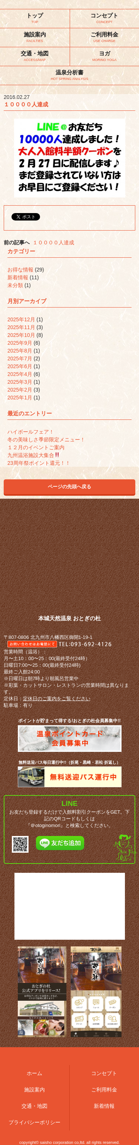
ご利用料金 (104, 1090)
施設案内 (34, 1090)
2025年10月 (21, 335)
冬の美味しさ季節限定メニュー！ (46, 440)
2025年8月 (19, 351)
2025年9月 (19, 343)
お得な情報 (20, 270)
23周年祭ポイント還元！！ (38, 463)
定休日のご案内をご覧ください (56, 698)
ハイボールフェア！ (30, 432)
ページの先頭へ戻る (69, 486)
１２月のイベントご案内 (35, 447)
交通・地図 (34, 1106)
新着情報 (17, 277)
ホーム (34, 1073)
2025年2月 (19, 390)
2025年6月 (19, 366)
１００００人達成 (53, 242)
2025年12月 (21, 319)
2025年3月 (19, 382)
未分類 (15, 285)
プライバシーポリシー (34, 1122)
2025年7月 (19, 358)
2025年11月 (21, 327)
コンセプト (104, 1073)
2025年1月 (19, 398)
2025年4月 (19, 374)
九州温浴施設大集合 (33, 455)
